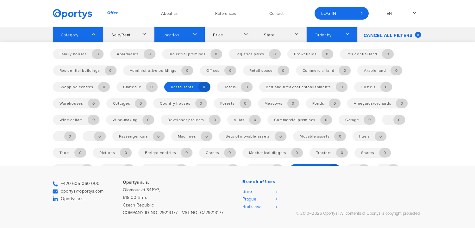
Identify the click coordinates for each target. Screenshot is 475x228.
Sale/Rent (121, 35)
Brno (247, 191)
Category (69, 35)
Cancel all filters (392, 35)
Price (218, 35)
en (389, 13)
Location (170, 35)
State (269, 35)
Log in (328, 13)
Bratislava (251, 206)
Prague (249, 199)
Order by (323, 35)
